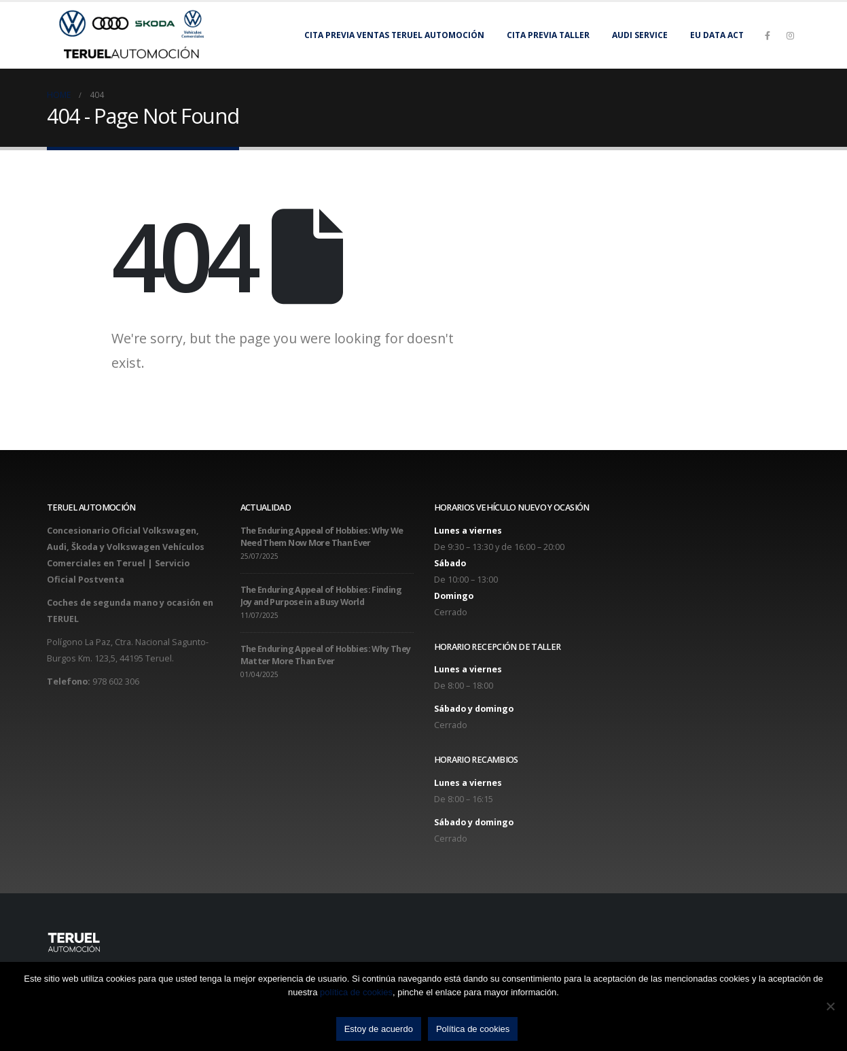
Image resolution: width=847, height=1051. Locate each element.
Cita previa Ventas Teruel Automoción (394, 35)
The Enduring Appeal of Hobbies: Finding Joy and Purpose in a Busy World (320, 596)
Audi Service (640, 35)
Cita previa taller (548, 35)
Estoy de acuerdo (378, 1029)
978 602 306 (115, 681)
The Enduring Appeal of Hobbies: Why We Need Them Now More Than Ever (321, 537)
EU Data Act (717, 35)
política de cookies (356, 992)
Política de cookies (472, 1029)
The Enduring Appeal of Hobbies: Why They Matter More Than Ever (325, 655)
